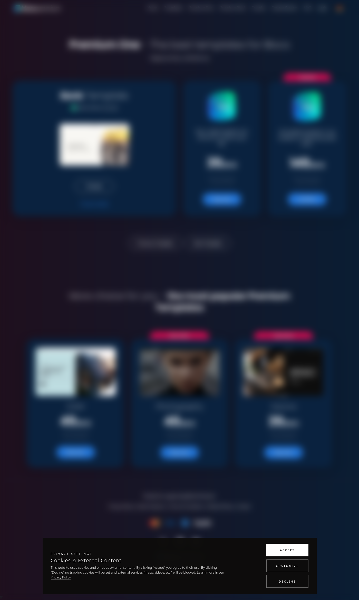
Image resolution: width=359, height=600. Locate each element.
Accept (287, 550)
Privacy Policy (61, 577)
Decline (287, 581)
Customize (287, 566)
